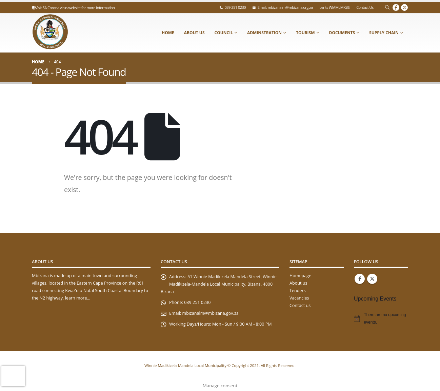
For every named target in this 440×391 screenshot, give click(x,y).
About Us (194, 33)
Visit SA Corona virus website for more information (73, 7)
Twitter (372, 279)
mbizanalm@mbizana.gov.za (210, 313)
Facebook (360, 279)
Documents (342, 33)
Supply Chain (384, 33)
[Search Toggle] (387, 7)
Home (168, 33)
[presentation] (13, 376)
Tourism (305, 33)
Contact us (300, 305)
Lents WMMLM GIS (334, 7)
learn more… (78, 298)
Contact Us (365, 7)
